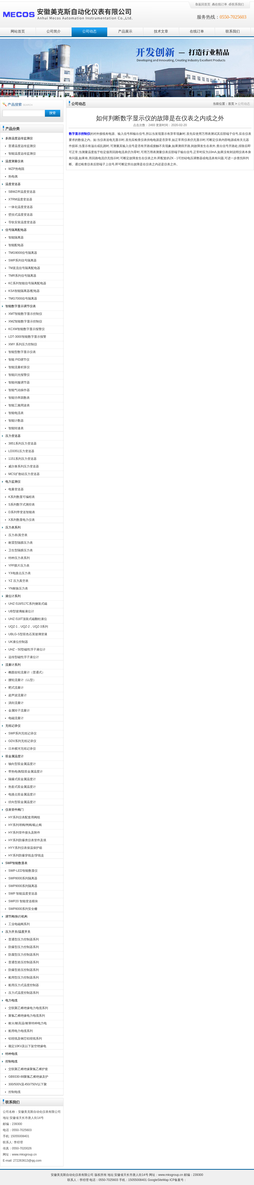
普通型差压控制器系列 (23, 962)
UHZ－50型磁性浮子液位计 (26, 649)
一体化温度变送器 (20, 207)
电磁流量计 (16, 718)
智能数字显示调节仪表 (20, 306)
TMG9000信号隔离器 (22, 253)
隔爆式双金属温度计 (22, 779)
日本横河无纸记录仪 (22, 748)
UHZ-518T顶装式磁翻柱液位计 (27, 619)
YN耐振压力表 (18, 588)
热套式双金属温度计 (22, 787)
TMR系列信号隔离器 (22, 275)
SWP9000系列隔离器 (22, 886)
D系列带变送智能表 (21, 512)
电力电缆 (11, 1000)
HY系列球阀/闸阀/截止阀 (25, 825)
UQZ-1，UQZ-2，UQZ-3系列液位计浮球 (28, 627)
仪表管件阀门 (14, 809)
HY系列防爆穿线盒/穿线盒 (26, 855)
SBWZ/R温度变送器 (22, 192)
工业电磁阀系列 (19, 924)
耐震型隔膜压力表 (20, 542)
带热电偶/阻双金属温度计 (25, 771)
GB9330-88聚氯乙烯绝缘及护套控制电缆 (28, 1077)
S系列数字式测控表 (21, 504)
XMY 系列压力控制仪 (22, 344)
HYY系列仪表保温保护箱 (25, 848)
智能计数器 (16, 420)
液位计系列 (13, 596)
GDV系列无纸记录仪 (22, 741)
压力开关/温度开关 (17, 932)
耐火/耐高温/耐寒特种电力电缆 (27, 1023)
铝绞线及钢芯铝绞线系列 (25, 1038)
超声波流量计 (17, 695)
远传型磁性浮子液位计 (23, 657)
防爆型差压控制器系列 (23, 970)
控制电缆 (11, 1061)
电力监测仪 (13, 481)
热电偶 (13, 176)
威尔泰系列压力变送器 (23, 466)
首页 (231, 104)
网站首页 (18, 31)
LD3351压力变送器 (21, 451)
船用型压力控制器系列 (23, 977)
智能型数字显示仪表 (22, 352)
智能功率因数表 (19, 397)
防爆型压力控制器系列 (23, 947)
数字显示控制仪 (79, 134)
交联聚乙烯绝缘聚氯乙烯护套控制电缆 (28, 1069)
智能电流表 (16, 413)
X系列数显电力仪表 (21, 520)
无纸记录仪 (13, 726)
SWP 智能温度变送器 (22, 893)
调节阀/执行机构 (16, 916)
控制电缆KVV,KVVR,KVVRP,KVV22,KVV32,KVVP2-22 (29, 1092)
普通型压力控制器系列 (23, 939)
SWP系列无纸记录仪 (22, 733)
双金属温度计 (14, 756)
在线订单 (219, 4)
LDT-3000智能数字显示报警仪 (27, 337)
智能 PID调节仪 (18, 359)
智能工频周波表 (19, 405)
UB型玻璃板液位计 (21, 611)
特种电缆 (11, 1054)
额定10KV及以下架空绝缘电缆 (27, 1046)
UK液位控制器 (18, 642)
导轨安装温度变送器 (22, 222)
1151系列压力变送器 (22, 459)
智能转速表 (16, 428)
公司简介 (53, 31)
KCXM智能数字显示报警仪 (26, 329)
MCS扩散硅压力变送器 (24, 474)
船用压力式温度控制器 (23, 985)
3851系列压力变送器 (22, 443)
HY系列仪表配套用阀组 (24, 817)
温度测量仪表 (14, 161)
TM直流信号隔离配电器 (24, 268)
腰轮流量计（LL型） (22, 680)
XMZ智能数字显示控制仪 (25, 321)
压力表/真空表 (17, 535)
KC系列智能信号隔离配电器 (27, 283)
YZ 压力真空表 (18, 581)
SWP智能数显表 (16, 863)
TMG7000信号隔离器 (22, 298)
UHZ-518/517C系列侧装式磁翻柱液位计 (27, 604)
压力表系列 (13, 527)
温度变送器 (13, 184)
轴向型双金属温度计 (22, 764)
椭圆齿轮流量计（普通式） (26, 672)
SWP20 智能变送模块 (23, 901)
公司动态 (89, 31)
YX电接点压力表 (19, 573)
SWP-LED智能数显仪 (23, 870)
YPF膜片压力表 (18, 565)
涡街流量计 (16, 703)
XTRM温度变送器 (20, 199)
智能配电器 (16, 245)
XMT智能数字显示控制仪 (25, 314)
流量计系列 (13, 664)
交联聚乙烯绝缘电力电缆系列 (28, 1008)
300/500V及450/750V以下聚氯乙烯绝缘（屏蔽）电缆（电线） (28, 1085)
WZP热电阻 (16, 169)
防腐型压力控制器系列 (23, 954)
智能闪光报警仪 (19, 375)
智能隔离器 (16, 237)
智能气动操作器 (19, 390)
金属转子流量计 (19, 710)
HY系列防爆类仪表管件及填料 (27, 840)
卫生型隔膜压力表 (20, 550)
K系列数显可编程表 (21, 497)
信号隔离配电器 (16, 230)
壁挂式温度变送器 (20, 214)
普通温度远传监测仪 (22, 146)
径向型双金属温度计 (22, 802)
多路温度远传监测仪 (19, 138)
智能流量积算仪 (19, 367)
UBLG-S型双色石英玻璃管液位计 (27, 634)
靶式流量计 (16, 687)
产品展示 (125, 31)
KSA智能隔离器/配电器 (24, 291)
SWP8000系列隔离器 (22, 878)
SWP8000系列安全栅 (22, 909)
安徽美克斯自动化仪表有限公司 (76, 13)
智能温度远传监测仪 (22, 153)
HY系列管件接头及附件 (24, 832)
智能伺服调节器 (19, 382)
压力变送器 (13, 436)
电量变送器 (16, 489)
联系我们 (236, 4)
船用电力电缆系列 (20, 1031)
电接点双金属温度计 (22, 794)
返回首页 (202, 4)
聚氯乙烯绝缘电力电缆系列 (26, 1015)
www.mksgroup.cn (170, 1175)
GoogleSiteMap (158, 1180)
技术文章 (161, 31)
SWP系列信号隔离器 (22, 260)
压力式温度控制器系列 (23, 993)
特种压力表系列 (19, 558)
